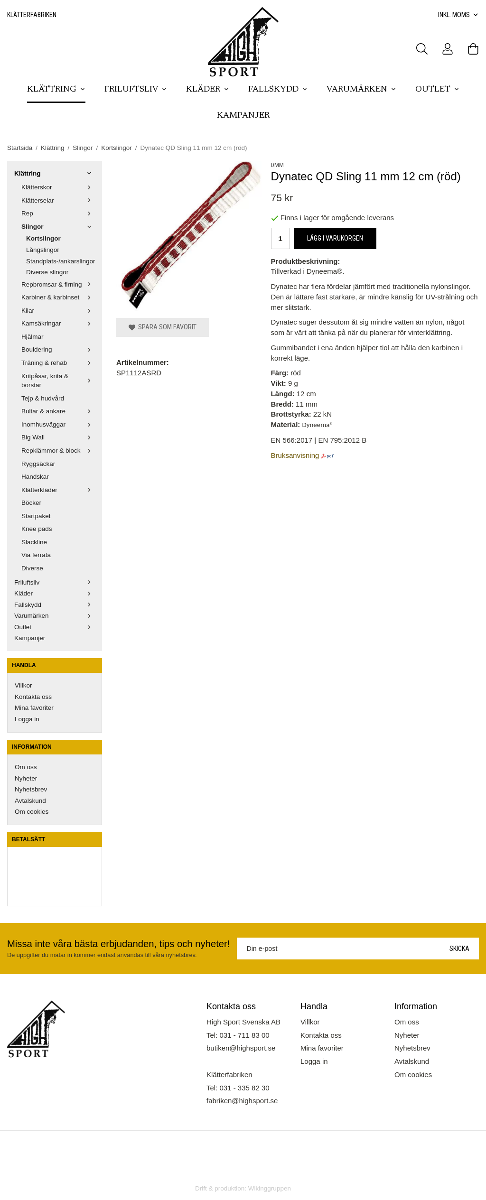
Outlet (437, 89)
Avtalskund (30, 800)
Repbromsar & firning (58, 284)
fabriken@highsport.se (242, 1101)
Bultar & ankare (58, 411)
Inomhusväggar (58, 424)
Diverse (32, 568)
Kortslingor (43, 238)
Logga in (27, 719)
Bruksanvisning (296, 455)
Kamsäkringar (58, 323)
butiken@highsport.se (240, 1048)
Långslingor (42, 249)
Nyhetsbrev (31, 789)
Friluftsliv (135, 89)
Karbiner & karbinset (58, 297)
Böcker (31, 502)
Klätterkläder (58, 489)
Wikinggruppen (269, 1188)
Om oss (26, 767)
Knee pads (36, 528)
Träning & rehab (58, 362)
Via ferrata (36, 554)
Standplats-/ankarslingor (60, 261)
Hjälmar (32, 336)
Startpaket (36, 516)
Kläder (207, 89)
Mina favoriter (34, 707)
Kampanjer (243, 116)
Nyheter (26, 778)
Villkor (23, 685)
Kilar (58, 310)
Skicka (459, 948)
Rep (58, 213)
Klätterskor (58, 187)
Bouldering (58, 349)
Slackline (34, 542)
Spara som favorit (162, 327)
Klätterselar (58, 200)
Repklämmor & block (58, 450)
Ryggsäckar (38, 463)
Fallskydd (278, 89)
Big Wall (58, 437)
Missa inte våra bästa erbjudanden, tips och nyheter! (118, 944)
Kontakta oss (33, 696)
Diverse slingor (47, 272)
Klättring (56, 89)
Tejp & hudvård (42, 398)
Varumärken (361, 89)
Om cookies (31, 811)
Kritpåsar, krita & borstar (58, 380)
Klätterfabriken (31, 15)
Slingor (58, 226)
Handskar (35, 476)
